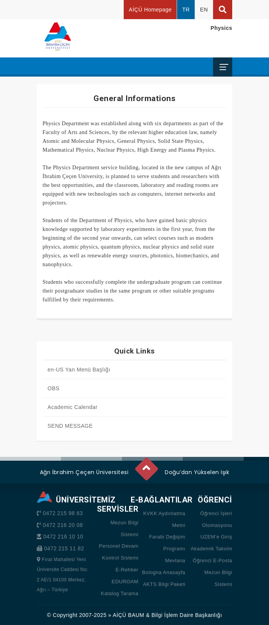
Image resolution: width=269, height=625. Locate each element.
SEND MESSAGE (70, 426)
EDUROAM (125, 581)
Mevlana (175, 560)
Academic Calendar (73, 407)
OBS (53, 388)
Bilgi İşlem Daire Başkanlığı (186, 615)
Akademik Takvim (211, 548)
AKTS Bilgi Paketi (164, 584)
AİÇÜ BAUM (128, 615)
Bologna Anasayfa (163, 572)
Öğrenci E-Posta (212, 560)
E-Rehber (127, 570)
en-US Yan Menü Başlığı (79, 369)
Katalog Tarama (119, 593)
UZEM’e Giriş (216, 537)
